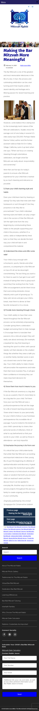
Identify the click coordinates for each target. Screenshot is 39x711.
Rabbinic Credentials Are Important (15, 624)
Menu (19, 2)
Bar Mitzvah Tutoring (20, 531)
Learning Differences (9, 595)
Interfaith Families (8, 607)
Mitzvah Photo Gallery (10, 571)
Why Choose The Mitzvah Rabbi (14, 612)
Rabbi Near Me (22, 540)
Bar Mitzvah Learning (14, 529)
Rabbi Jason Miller (25, 65)
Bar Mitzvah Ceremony (21, 527)
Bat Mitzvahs (30, 531)
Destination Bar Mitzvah (19, 534)
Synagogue (30, 540)
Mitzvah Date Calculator (11, 618)
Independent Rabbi (16, 536)
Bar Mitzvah (10, 527)
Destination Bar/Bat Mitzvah (12, 589)
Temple (6, 543)
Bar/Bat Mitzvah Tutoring (11, 601)
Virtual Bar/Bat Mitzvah (10, 583)
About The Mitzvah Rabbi (11, 566)
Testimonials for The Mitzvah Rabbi (15, 577)
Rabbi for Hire (13, 540)
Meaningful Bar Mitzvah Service (18, 538)
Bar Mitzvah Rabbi (26, 529)
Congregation (8, 534)
